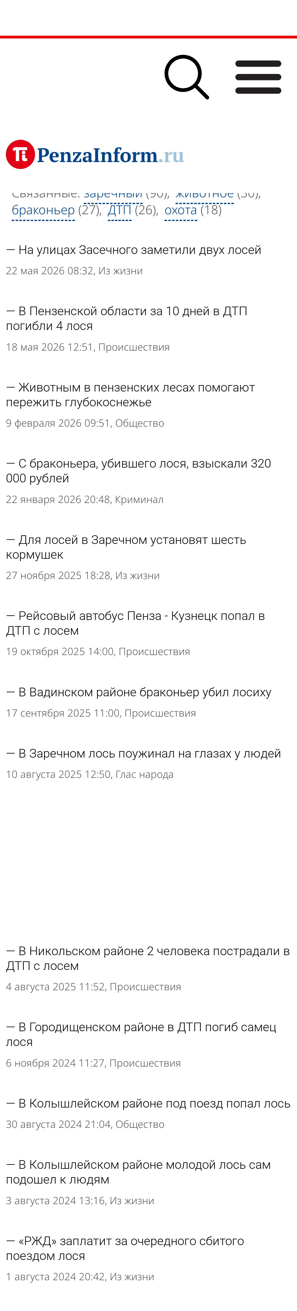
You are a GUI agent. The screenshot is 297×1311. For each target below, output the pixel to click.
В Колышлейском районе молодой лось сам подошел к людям (138, 1172)
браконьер (43, 209)
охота (181, 209)
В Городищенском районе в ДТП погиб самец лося (141, 1034)
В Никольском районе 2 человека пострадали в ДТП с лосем (148, 958)
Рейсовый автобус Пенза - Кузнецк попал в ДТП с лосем (135, 623)
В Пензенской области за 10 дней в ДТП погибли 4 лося (126, 318)
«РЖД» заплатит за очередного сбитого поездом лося (125, 1248)
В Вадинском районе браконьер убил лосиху (144, 692)
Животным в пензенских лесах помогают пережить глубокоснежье (130, 394)
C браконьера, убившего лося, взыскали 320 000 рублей (138, 470)
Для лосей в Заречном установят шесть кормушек (126, 547)
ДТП (120, 209)
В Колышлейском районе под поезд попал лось (154, 1103)
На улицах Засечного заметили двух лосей (140, 249)
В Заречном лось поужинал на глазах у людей (149, 753)
